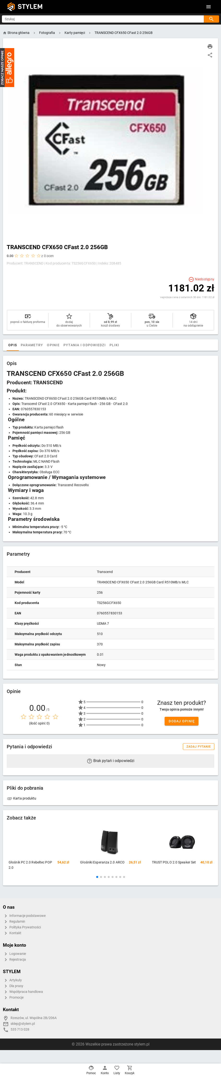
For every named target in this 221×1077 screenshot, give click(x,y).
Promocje (13, 998)
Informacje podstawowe (24, 916)
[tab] (11, 345)
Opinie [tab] (63, 345)
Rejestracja (14, 960)
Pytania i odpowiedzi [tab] (94, 345)
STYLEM (30, 6)
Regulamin (14, 922)
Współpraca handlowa (23, 992)
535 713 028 (20, 1029)
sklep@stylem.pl (23, 1024)
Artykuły (12, 980)
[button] (97, 877)
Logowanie (14, 954)
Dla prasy (13, 986)
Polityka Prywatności (22, 927)
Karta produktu (21, 798)
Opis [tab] (22, 345)
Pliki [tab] (124, 345)
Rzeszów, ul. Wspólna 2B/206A (34, 1018)
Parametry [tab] (42, 345)
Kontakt (12, 933)
